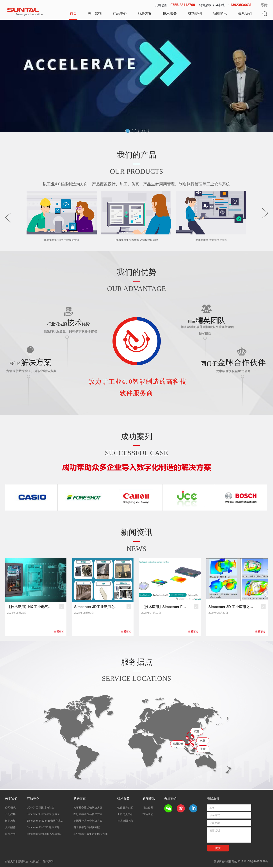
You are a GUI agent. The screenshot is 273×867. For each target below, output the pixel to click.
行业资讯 (148, 807)
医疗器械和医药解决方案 (87, 814)
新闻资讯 (220, 13)
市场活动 (148, 814)
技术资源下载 (125, 820)
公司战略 (10, 814)
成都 (196, 731)
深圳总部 (178, 743)
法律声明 (10, 833)
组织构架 (10, 820)
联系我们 (245, 13)
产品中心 (120, 13)
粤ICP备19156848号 (256, 861)
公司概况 (10, 807)
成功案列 (195, 13)
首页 (73, 13)
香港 (202, 748)
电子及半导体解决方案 (86, 827)
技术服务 (170, 13)
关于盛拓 (95, 13)
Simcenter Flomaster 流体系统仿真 (45, 814)
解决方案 (145, 13)
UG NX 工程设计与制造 (40, 807)
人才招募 (10, 827)
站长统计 (35, 861)
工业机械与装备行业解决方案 (90, 833)
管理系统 (23, 861)
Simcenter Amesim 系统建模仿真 (45, 833)
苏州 (202, 740)
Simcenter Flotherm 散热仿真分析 (45, 820)
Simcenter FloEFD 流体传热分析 (45, 827)
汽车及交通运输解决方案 (87, 807)
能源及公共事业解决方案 (87, 820)
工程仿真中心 (125, 814)
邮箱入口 (10, 861)
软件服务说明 (125, 807)
